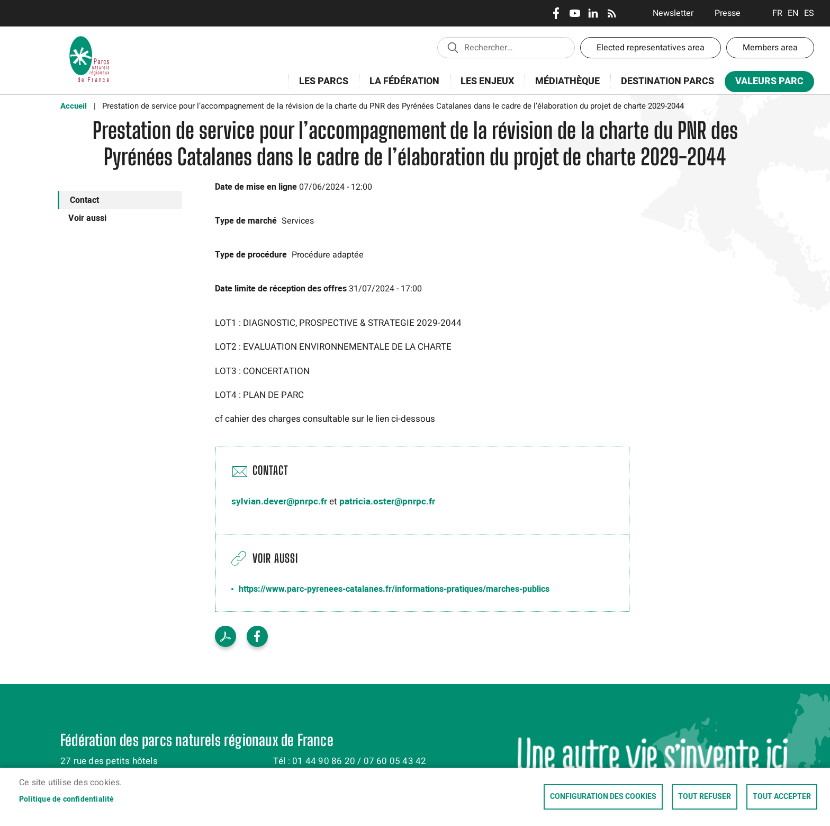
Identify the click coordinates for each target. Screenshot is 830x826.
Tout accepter (782, 797)
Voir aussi (87, 218)
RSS (611, 13)
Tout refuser (704, 797)
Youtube (574, 13)
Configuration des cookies (603, 797)
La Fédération (401, 87)
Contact (84, 200)
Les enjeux (484, 87)
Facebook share (257, 636)
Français (777, 13)
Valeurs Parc (766, 83)
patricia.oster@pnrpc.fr (387, 501)
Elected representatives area (651, 47)
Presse (728, 13)
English (793, 13)
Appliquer (453, 47)
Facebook (556, 13)
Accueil (73, 106)
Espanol (809, 13)
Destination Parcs (667, 81)
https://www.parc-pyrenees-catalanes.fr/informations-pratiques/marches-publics (394, 589)
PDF (225, 636)
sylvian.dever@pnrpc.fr (279, 501)
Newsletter (673, 13)
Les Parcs (320, 87)
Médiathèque (567, 81)
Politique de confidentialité (66, 799)
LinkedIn (593, 13)
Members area (770, 47)
